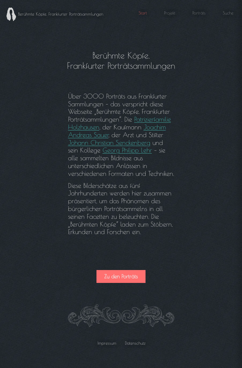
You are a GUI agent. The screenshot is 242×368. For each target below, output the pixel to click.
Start (143, 12)
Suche (228, 12)
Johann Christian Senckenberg (109, 142)
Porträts (199, 12)
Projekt (169, 12)
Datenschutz (135, 343)
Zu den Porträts (121, 276)
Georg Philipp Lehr (127, 150)
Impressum (107, 343)
